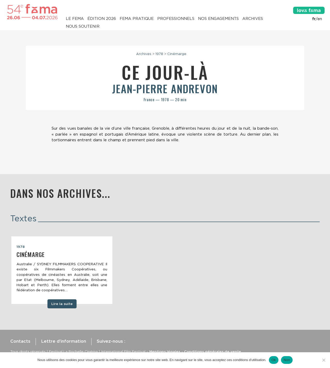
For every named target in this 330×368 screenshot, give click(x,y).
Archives (252, 18)
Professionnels (175, 18)
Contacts (20, 341)
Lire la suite (62, 304)
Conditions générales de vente (212, 351)
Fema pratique (137, 18)
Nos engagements (218, 18)
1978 (159, 54)
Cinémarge (176, 54)
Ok (273, 360)
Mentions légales (164, 351)
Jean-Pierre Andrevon (165, 88)
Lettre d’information (63, 341)
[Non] (323, 360)
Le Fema (75, 18)
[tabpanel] (61, 270)
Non (287, 360)
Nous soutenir (83, 26)
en (319, 19)
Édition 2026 (101, 18)
